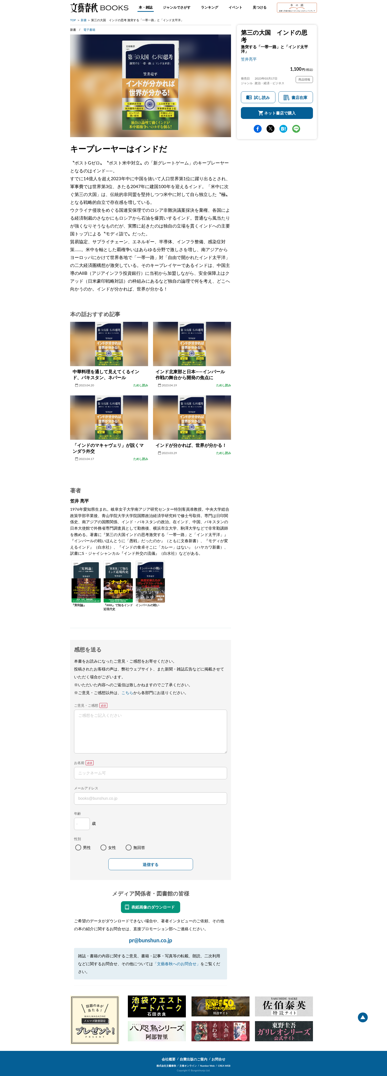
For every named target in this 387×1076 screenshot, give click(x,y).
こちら (127, 692)
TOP (73, 20)
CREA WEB (224, 1065)
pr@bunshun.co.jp (150, 940)
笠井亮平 (249, 59)
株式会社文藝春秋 (166, 1065)
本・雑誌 (146, 7)
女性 (112, 847)
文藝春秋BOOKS (99, 7)
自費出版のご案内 (193, 1059)
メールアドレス (86, 788)
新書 (84, 20)
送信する (150, 865)
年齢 (77, 813)
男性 (87, 847)
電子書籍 (89, 30)
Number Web (207, 1065)
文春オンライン (188, 1065)
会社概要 (168, 1059)
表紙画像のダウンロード (153, 907)
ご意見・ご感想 (86, 705)
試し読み (262, 97)
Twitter (270, 129)
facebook (258, 129)
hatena (283, 129)
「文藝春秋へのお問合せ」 (176, 963)
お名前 (79, 763)
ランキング (209, 7)
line (296, 129)
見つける (260, 7)
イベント (235, 7)
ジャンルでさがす (177, 7)
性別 (77, 839)
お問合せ (218, 1059)
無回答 (139, 847)
